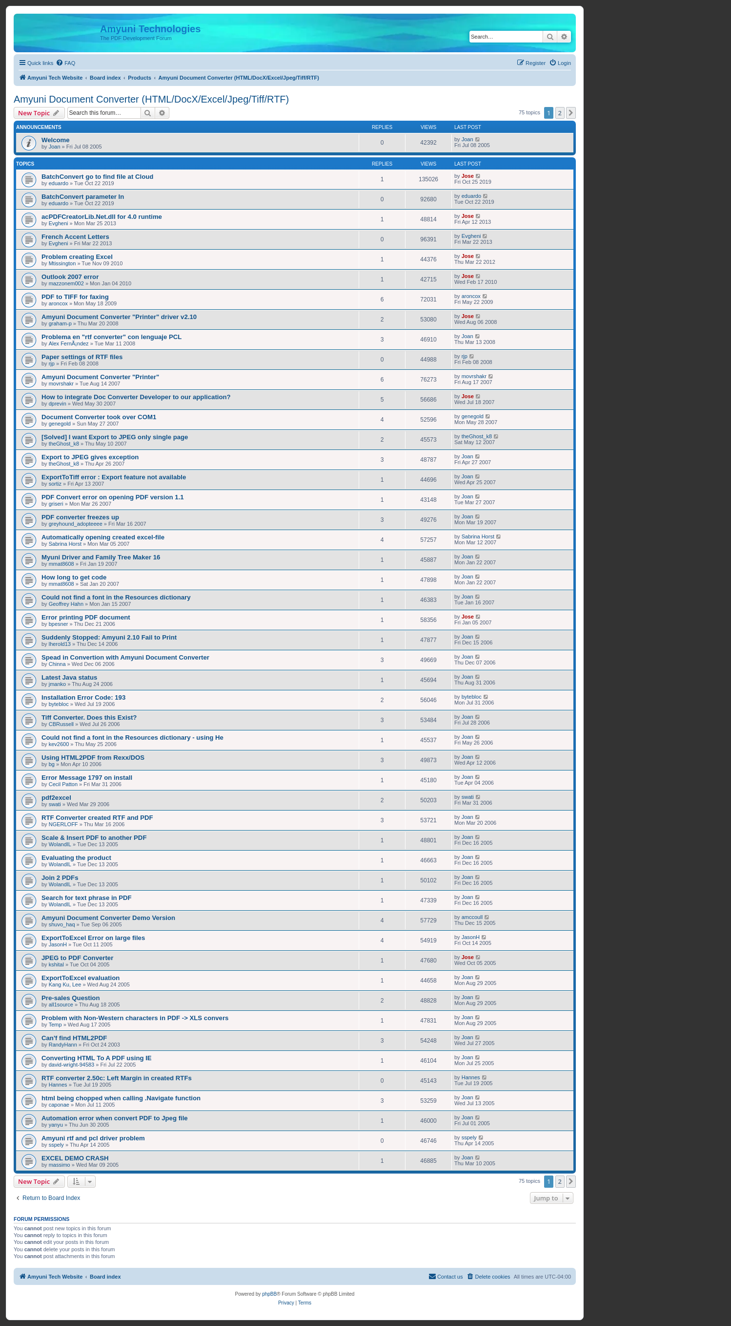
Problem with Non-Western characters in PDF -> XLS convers (134, 1018)
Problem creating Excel (77, 256)
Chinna (57, 664)
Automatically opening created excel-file (102, 537)
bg (52, 764)
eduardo (58, 183)
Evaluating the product (76, 857)
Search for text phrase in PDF (86, 897)
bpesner (58, 624)
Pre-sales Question (70, 998)
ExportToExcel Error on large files (93, 937)
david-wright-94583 (72, 1065)
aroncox (58, 303)
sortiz (55, 484)
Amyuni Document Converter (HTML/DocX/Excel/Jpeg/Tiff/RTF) (151, 99)
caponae (59, 1105)
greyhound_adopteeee (75, 524)
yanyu (56, 1125)
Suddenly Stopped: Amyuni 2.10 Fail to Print (109, 637)
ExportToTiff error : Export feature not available (113, 477)
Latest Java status (69, 677)
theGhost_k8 (64, 444)
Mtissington (62, 263)
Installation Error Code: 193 (83, 697)
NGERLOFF (63, 824)
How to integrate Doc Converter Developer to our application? (136, 397)
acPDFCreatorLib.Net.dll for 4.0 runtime (101, 216)
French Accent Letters (75, 236)
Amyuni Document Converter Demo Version (108, 917)
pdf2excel (56, 797)
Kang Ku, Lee (65, 984)
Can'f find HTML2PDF (74, 1038)
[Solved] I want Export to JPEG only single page (114, 437)
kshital (56, 964)
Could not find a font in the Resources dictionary (116, 597)
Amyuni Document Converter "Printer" (100, 377)
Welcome (55, 140)
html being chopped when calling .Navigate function (121, 1098)
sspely (56, 1145)
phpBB (269, 1294)
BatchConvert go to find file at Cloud (97, 176)
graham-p (60, 323)
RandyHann (63, 1045)
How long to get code (73, 577)
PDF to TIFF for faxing (75, 296)
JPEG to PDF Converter (77, 958)
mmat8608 (61, 564)
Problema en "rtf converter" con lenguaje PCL (111, 337)
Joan (55, 147)
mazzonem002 (66, 283)
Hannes (58, 1085)
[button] (571, 113)
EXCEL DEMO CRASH (75, 1158)
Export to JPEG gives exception (90, 457)
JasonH (58, 944)
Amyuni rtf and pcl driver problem (93, 1138)
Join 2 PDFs (59, 877)
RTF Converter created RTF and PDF (97, 817)
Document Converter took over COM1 (98, 417)
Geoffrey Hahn (66, 604)
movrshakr (61, 383)
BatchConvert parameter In (82, 196)
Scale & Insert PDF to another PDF (93, 837)
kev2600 (59, 744)
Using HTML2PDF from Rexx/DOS (92, 757)
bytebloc (59, 704)
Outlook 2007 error (70, 276)
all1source (61, 1004)
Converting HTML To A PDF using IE (96, 1058)
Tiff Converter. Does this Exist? (89, 717)
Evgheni (58, 223)
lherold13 (60, 644)
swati (55, 804)
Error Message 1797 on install (86, 777)
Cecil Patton (63, 784)
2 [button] (560, 112)
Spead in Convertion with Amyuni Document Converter (125, 657)
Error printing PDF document (85, 617)
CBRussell (61, 724)
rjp (52, 363)
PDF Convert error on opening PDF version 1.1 (112, 497)
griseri (56, 504)
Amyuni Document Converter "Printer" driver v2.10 (119, 317)
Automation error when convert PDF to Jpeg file (114, 1118)
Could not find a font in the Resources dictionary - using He (132, 737)
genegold (60, 424)
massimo (59, 1165)
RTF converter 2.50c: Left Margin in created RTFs (116, 1078)
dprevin (57, 403)
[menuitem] (65, 63)
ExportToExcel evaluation (80, 978)
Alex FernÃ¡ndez (69, 343)
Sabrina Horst (65, 544)
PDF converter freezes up (80, 517)
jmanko (57, 684)
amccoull (472, 917)
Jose (468, 176)
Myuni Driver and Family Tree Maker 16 (100, 557)
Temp (55, 1024)
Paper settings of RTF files (81, 357)
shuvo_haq (62, 924)
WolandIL (60, 844)
